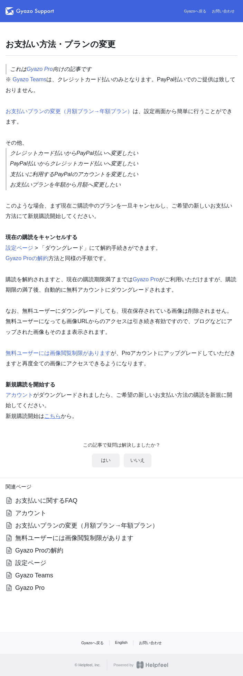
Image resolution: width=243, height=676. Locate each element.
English (121, 642)
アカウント (19, 395)
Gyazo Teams (29, 79)
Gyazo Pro (40, 69)
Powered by (140, 665)
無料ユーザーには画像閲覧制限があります (58, 353)
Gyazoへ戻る (195, 11)
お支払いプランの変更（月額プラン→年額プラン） (69, 111)
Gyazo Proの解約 (27, 258)
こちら (52, 416)
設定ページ (19, 248)
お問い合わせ (223, 11)
